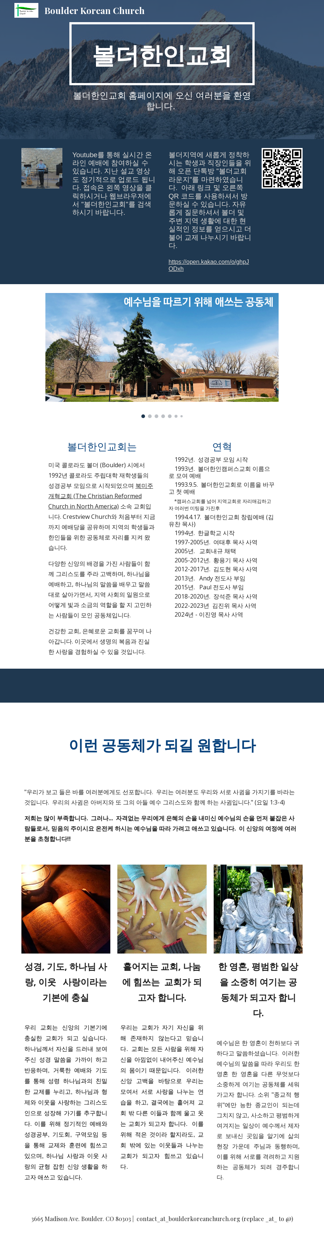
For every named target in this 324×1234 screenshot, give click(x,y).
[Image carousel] (162, 355)
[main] (162, 53)
